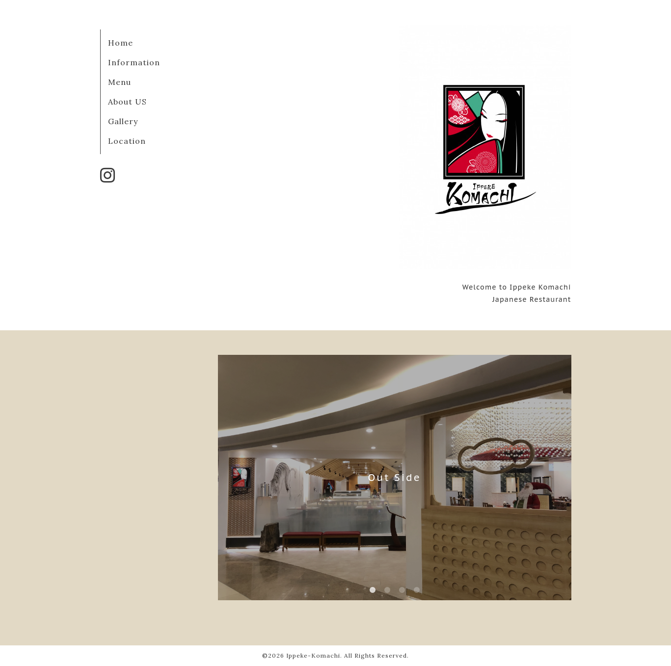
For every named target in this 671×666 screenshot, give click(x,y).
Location (127, 141)
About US (127, 102)
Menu (119, 82)
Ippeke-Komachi (313, 655)
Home (120, 43)
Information (134, 62)
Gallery (123, 121)
